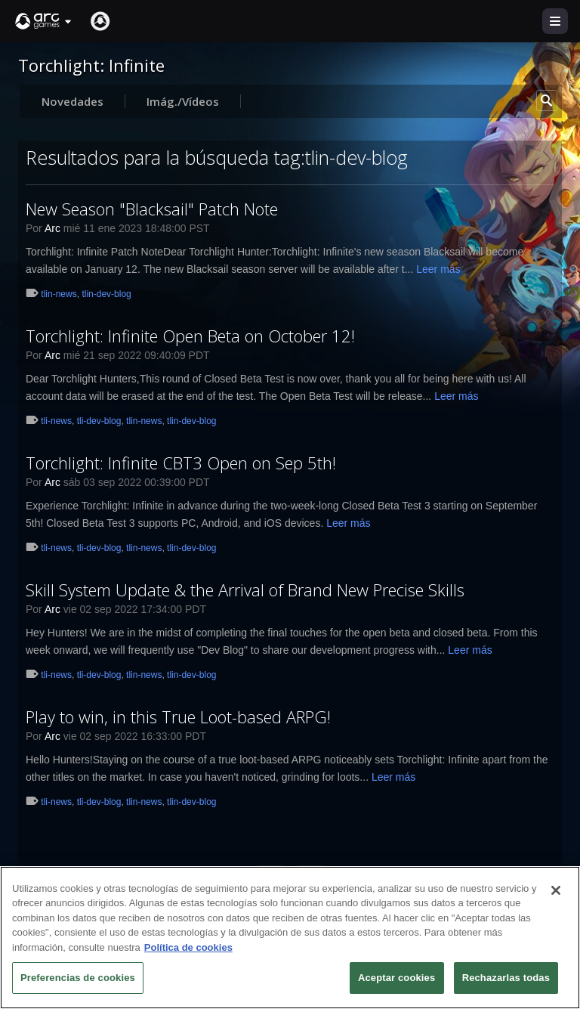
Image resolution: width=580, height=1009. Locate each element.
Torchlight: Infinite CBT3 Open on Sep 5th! (181, 462)
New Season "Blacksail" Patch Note (152, 208)
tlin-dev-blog (106, 294)
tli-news (56, 421)
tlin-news (58, 294)
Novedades (72, 101)
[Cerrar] (555, 890)
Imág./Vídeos (183, 101)
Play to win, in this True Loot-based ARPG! (178, 716)
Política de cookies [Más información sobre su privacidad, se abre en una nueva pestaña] (188, 947)
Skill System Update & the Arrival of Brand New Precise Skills (245, 589)
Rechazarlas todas (506, 977)
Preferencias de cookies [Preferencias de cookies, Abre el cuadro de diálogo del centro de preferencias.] (77, 977)
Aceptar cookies (396, 977)
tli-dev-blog (99, 421)
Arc (52, 228)
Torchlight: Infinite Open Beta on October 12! (190, 335)
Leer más (438, 269)
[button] (44, 21)
